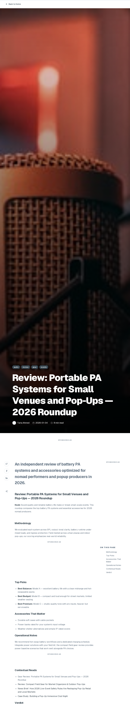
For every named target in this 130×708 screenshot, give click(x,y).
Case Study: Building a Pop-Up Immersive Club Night (43, 696)
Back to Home (13, 4)
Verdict (109, 572)
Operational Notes (113, 565)
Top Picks (110, 555)
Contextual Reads (113, 569)
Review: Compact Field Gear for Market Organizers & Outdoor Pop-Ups (51, 684)
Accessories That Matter (113, 560)
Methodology (111, 552)
